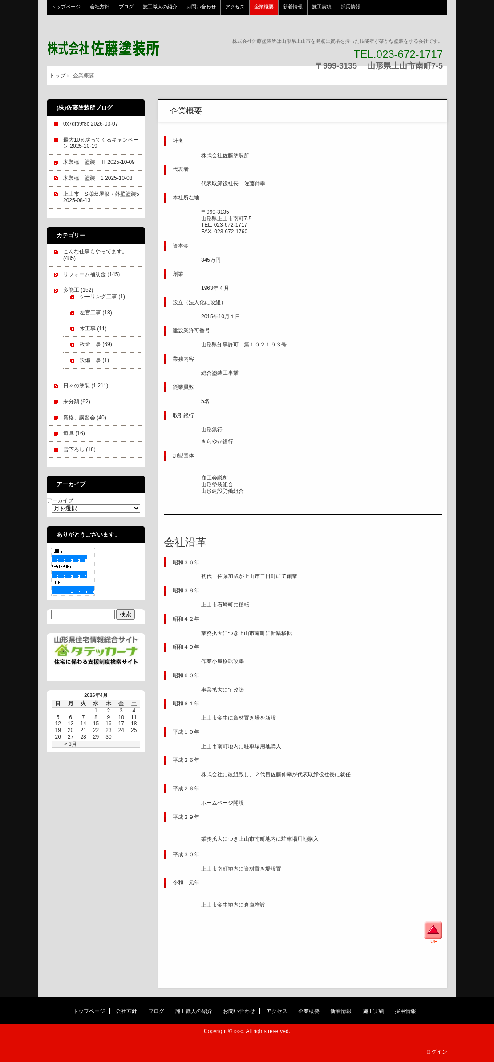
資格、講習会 (79, 418)
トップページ (66, 6)
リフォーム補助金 (84, 274)
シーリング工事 (98, 296)
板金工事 (90, 344)
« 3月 (70, 744)
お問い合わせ (201, 6)
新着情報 (293, 6)
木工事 (88, 329)
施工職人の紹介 (160, 6)
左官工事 (90, 312)
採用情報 (350, 6)
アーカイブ (60, 500)
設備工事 (90, 360)
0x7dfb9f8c (76, 124)
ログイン (436, 1052)
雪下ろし (74, 449)
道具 (68, 433)
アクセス (235, 6)
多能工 (71, 290)
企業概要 (264, 6)
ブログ (126, 6)
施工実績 (322, 6)
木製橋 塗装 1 (83, 178)
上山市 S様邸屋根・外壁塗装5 (101, 194)
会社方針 (99, 6)
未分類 (71, 402)
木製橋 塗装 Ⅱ (84, 162)
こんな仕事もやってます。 (95, 251)
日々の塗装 (76, 385)
